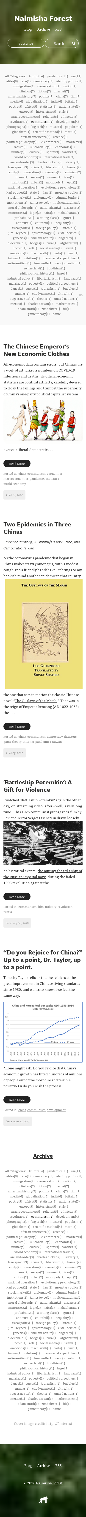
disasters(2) (72, 207)
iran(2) (69, 177)
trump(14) (36, 75)
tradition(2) (19, 182)
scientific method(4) (47, 131)
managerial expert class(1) (61, 257)
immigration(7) (23, 86)
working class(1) (48, 217)
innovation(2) (32, 171)
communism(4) (42, 121)
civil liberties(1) (69, 232)
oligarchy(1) (67, 237)
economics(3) (65, 146)
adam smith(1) (28, 308)
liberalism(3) (55, 166)
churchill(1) (43, 222)
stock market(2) (19, 197)
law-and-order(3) (21, 161)
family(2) (14, 171)
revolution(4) (19, 121)
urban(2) (37, 182)
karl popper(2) (16, 192)
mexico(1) (17, 303)
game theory (12, 741)
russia (7, 911)
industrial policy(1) (20, 278)
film (41, 906)
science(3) (60, 136)
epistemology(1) (43, 232)
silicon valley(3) (41, 146)
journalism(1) (50, 288)
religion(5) (50, 116)
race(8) (26, 80)
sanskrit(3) (69, 151)
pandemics (37, 478)
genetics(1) (20, 237)
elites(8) (12, 80)
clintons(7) (27, 91)
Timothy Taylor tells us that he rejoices (34, 977)
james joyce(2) (40, 202)
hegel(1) (62, 273)
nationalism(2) (50, 207)
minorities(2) (17, 212)
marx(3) (70, 131)
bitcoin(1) (69, 227)
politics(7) (46, 96)
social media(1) (50, 247)
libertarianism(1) (49, 278)
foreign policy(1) (47, 227)
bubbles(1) (70, 288)
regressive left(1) (22, 298)
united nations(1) (66, 298)
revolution (65, 906)
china (22, 473)
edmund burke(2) (67, 197)
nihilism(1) (32, 257)
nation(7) (69, 86)
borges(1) (37, 242)
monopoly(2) (55, 182)
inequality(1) (63, 222)
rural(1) (52, 242)
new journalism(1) (68, 263)
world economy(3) (27, 156)
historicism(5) (46, 111)
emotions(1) (19, 252)
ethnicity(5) (69, 116)
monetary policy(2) (68, 192)
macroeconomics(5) (25, 116)
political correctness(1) (63, 283)
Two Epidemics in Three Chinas (37, 528)
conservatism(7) (48, 86)
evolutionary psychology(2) (60, 187)
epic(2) (72, 182)
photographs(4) (17, 126)
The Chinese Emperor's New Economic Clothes (36, 350)
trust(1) (73, 252)
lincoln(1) (19, 247)
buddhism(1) (56, 268)
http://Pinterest (59, 1423)
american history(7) (22, 96)
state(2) (35, 192)
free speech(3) (18, 166)
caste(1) (59, 252)
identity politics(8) (69, 80)
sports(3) (52, 151)
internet (28, 741)
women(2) (54, 177)
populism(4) (73, 126)
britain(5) (71, 101)
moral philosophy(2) (22, 207)
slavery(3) (72, 161)
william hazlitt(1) (43, 237)
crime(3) (37, 166)
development (56, 1109)
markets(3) (74, 141)
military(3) (18, 151)
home (57, 313)
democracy (55, 736)
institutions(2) (17, 202)
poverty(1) (36, 283)
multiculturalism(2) (67, 202)
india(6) (56, 101)
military (50, 906)
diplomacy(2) (43, 197)
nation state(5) (69, 106)
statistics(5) (48, 106)
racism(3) (20, 146)
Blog (28, 29)
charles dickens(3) (49, 161)
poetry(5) (15, 106)
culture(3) (36, 151)
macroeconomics (15, 478)
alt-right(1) (65, 293)
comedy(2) (53, 171)
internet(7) (61, 91)
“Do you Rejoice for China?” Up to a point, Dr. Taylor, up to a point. (43, 959)
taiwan (57, 741)
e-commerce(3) (52, 141)
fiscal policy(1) (22, 227)
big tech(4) (39, 126)
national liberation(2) (23, 187)
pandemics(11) (57, 75)
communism (36, 473)
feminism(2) (72, 171)
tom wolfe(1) (43, 263)
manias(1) (22, 293)
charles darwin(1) (40, 303)
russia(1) (32, 288)
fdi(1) (66, 308)
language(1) (72, 278)
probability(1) (24, 217)
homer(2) (73, 166)
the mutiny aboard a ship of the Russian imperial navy (42, 874)
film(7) (75, 96)
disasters (70, 736)
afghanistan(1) (70, 242)
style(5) (64, 111)
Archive (43, 29)
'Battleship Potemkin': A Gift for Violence (37, 786)
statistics (52, 478)
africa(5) (31, 106)
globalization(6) (37, 101)
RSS (58, 29)
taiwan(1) (14, 257)
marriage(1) (17, 283)
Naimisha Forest (49, 1483)
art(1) (33, 247)
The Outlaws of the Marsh (36, 700)
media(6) (16, 101)
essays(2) (37, 177)
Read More (17, 463)
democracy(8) (43, 80)
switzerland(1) (34, 268)
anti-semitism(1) (19, 263)
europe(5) (26, 111)
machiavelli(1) (41, 252)
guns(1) (68, 217)
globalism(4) (21, 131)
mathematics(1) (66, 303)
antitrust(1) (24, 222)
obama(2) (21, 177)
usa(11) (76, 75)
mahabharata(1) (69, 212)
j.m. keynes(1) (18, 232)
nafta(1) (49, 212)
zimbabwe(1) (51, 308)
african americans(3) (35, 136)
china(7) (62, 96)
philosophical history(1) (37, 273)
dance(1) (17, 288)
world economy (14, 483)
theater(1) (44, 298)
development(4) (67, 121)
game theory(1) (39, 313)
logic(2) (35, 212)
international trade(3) (59, 156)
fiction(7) (44, 91)
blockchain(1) (17, 242)
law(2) (47, 192)
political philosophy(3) (22, 141)
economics (54, 473)
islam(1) (70, 247)
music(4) (56, 126)
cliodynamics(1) (43, 293)
